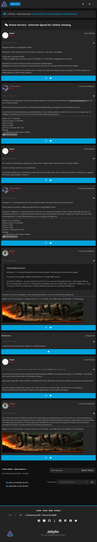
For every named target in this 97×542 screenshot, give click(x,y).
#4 (94, 198)
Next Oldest (8, 469)
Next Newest (20, 469)
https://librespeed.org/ (78, 100)
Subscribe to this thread (18, 486)
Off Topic (11, 14)
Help (51, 511)
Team (45, 511)
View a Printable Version (18, 482)
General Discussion (24, 14)
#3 (94, 159)
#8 (94, 413)
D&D (39, 515)
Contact (57, 511)
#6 (94, 341)
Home (38, 511)
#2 (94, 96)
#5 (94, 261)
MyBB (54, 515)
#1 (94, 43)
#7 (94, 369)
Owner (11, 33)
